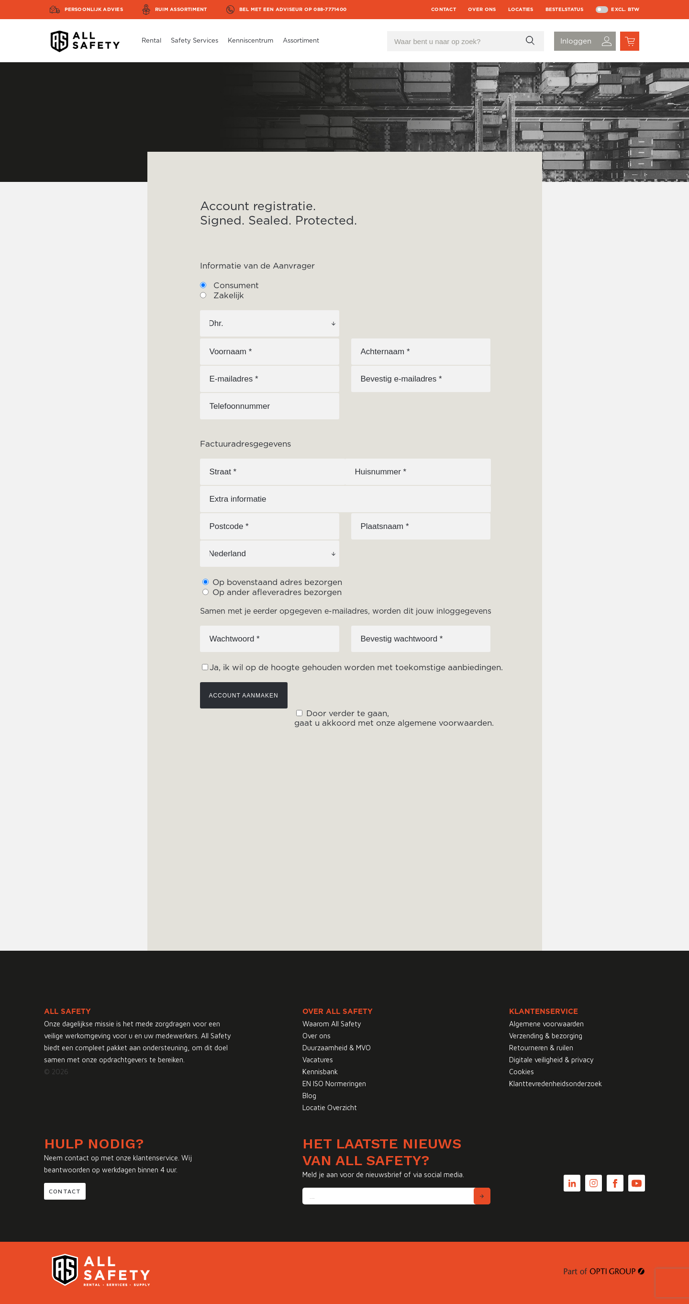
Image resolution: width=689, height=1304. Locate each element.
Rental (151, 41)
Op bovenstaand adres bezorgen (276, 582)
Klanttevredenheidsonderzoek (555, 1083)
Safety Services (194, 41)
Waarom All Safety (331, 1024)
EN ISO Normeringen (334, 1083)
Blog (309, 1095)
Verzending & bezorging (545, 1036)
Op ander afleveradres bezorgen (276, 592)
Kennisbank (320, 1072)
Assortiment (301, 41)
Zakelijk (227, 296)
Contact (443, 9)
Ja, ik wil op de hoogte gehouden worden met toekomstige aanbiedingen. (356, 667)
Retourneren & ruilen (541, 1048)
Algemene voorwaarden (546, 1024)
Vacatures (317, 1060)
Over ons (482, 9)
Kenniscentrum (250, 41)
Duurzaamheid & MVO (336, 1048)
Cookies (521, 1072)
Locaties (520, 9)
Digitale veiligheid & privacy (551, 1060)
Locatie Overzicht (329, 1107)
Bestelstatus (564, 9)
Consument (235, 285)
